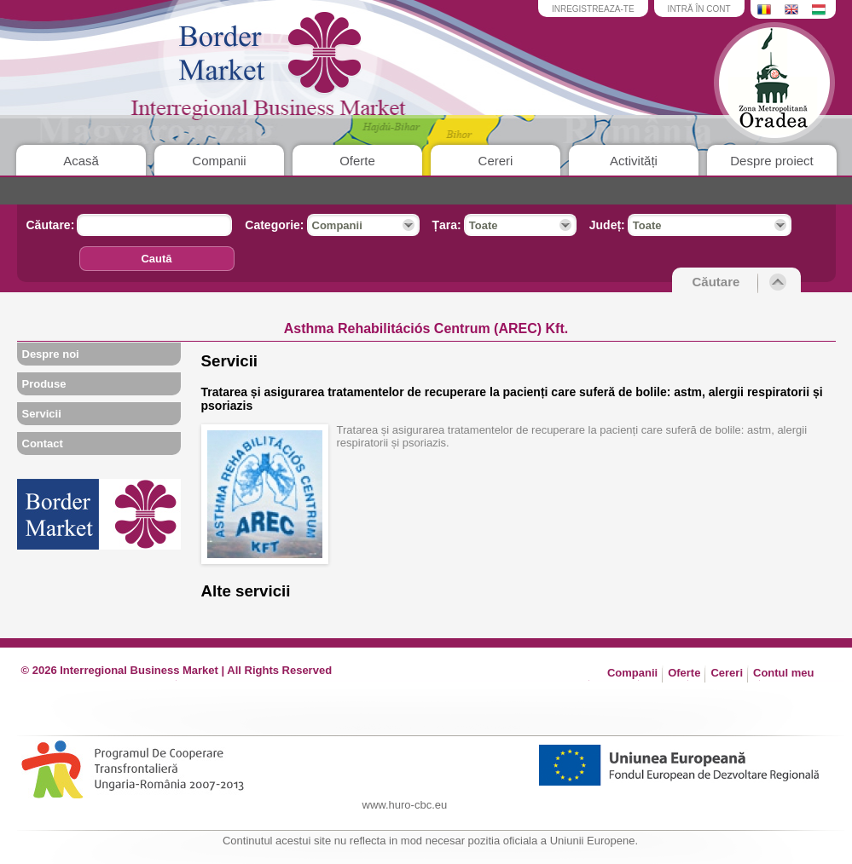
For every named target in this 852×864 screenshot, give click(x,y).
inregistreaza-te (593, 9)
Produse (44, 383)
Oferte (357, 160)
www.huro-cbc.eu (405, 804)
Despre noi (50, 354)
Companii (219, 160)
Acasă (81, 160)
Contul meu (783, 672)
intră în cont (699, 9)
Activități (634, 160)
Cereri (495, 160)
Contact (42, 443)
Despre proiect (772, 160)
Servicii (41, 413)
